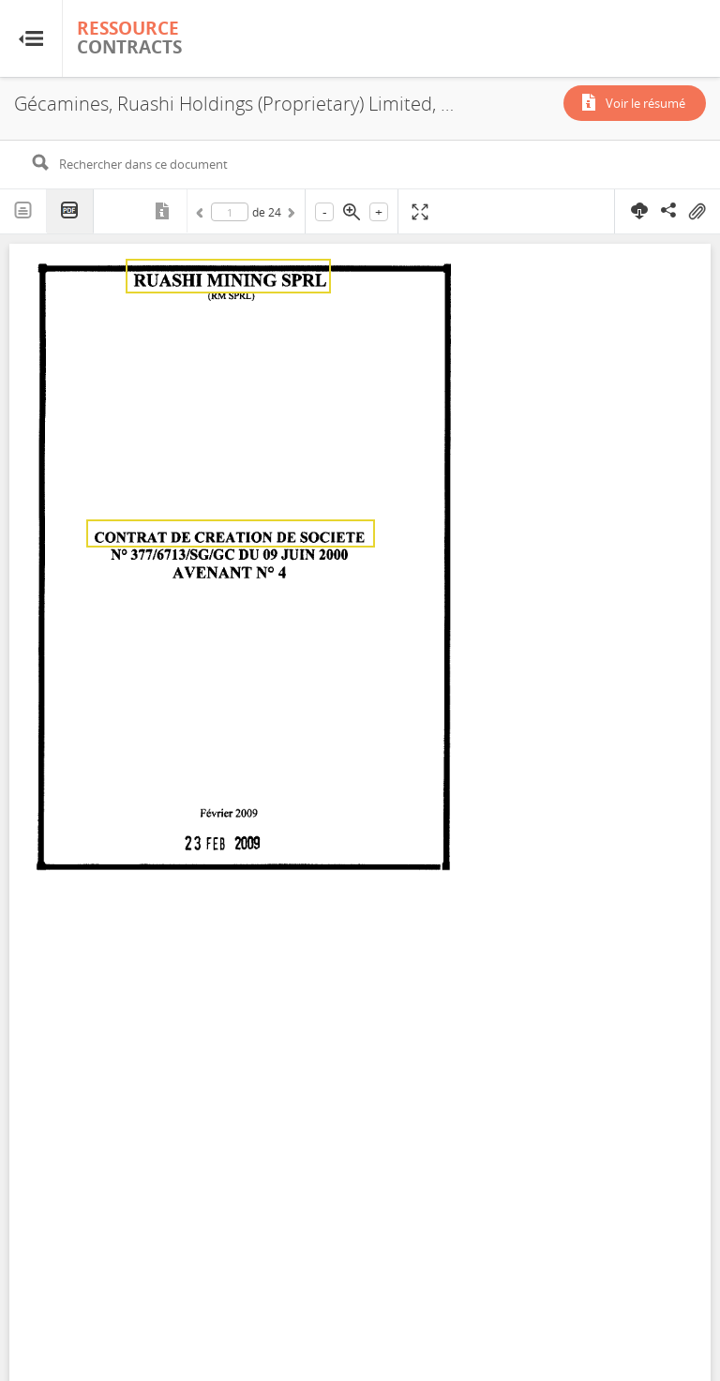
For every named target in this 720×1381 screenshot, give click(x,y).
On (696, 212)
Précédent (202, 215)
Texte (23, 211)
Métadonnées (164, 211)
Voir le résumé (645, 103)
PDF (70, 211)
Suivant (289, 215)
